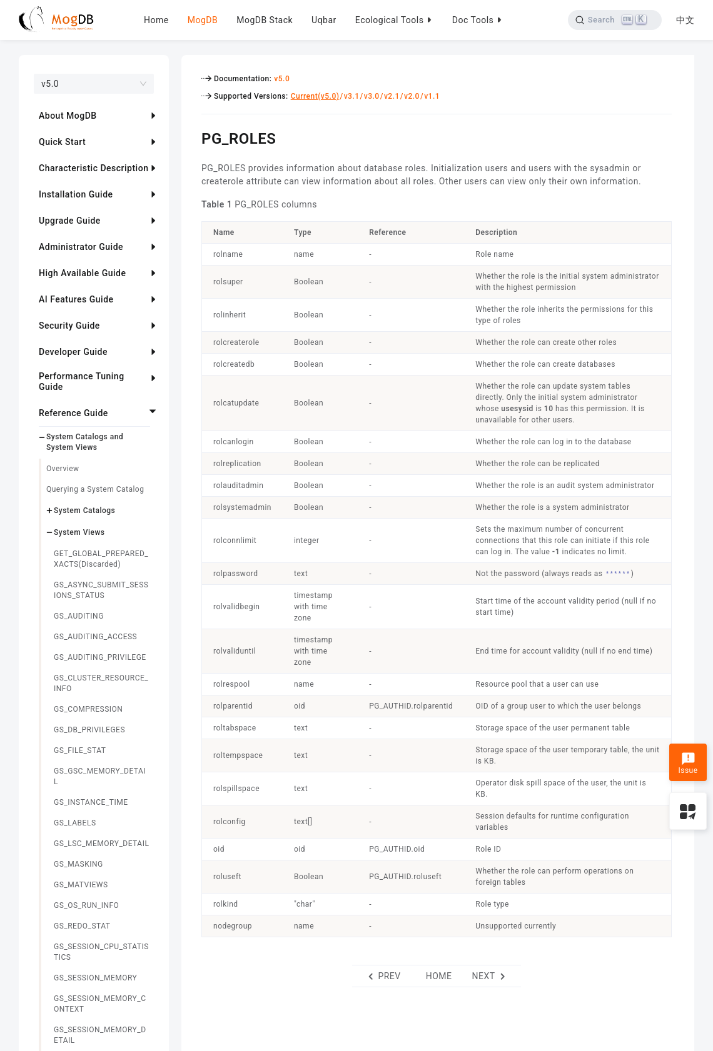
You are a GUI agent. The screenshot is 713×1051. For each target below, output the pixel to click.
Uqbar (323, 20)
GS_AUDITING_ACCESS (95, 636)
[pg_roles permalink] (192, 136)
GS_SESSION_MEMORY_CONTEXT (100, 1004)
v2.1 (392, 96)
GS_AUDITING (79, 616)
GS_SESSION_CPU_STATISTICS (101, 952)
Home (156, 20)
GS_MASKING (78, 864)
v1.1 (432, 96)
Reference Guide (73, 413)
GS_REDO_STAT (82, 926)
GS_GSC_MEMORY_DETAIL (100, 776)
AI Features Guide (76, 299)
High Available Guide (82, 273)
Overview (62, 468)
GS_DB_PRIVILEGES (89, 729)
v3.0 (372, 96)
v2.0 (412, 96)
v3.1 (352, 96)
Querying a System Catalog (95, 489)
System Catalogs (84, 510)
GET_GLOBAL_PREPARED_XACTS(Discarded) (101, 559)
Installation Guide (76, 194)
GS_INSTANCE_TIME (91, 802)
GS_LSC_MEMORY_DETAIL (101, 843)
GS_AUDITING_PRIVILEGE (100, 657)
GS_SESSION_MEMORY (95, 978)
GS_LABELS (75, 823)
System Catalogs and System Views (84, 442)
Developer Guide (73, 352)
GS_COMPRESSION (88, 709)
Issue (687, 763)
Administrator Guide (81, 247)
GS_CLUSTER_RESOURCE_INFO (101, 683)
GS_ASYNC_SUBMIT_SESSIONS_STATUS (101, 590)
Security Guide (69, 326)
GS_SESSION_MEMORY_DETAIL (100, 1035)
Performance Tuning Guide (81, 381)
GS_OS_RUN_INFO (86, 905)
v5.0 (282, 78)
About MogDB (68, 116)
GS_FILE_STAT (80, 750)
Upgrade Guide (70, 221)
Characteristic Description (93, 168)
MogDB (203, 20)
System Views (79, 532)
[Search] (614, 20)
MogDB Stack (264, 20)
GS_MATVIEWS (81, 884)
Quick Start (62, 142)
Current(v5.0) (315, 96)
